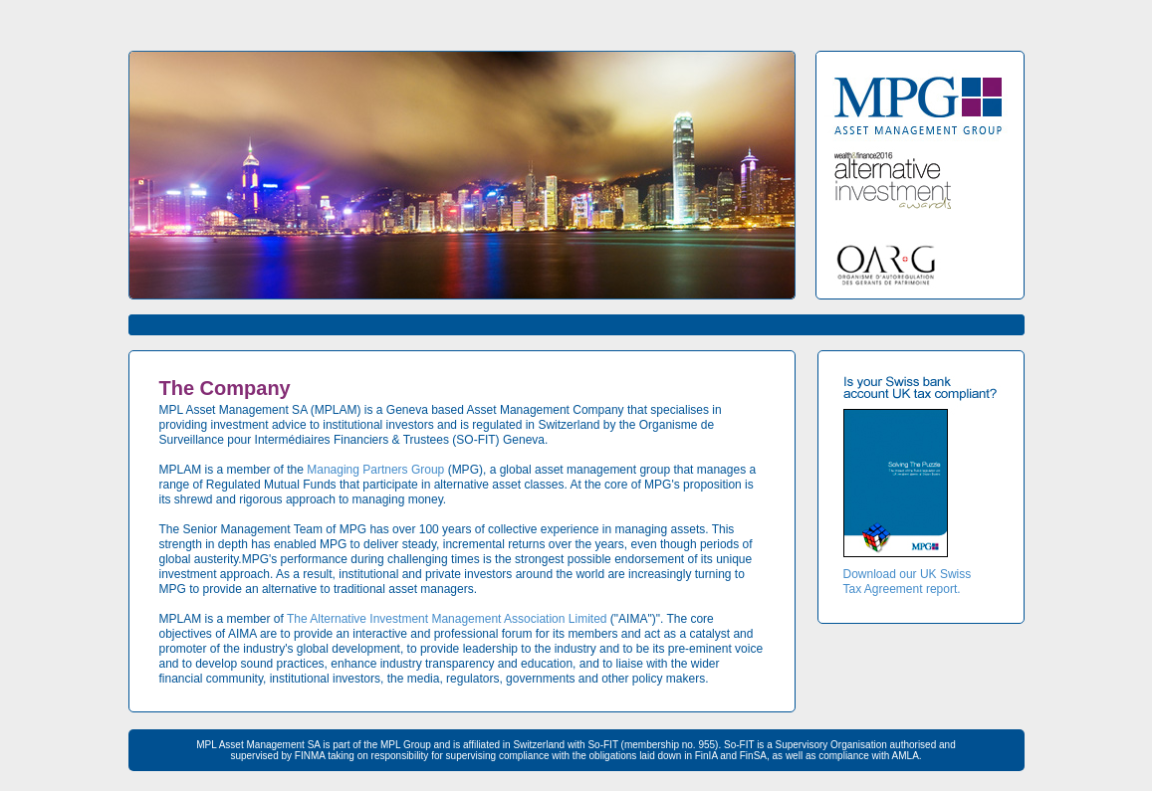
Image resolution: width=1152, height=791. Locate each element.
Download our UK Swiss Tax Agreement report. (907, 581)
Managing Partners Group (375, 470)
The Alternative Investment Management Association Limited (447, 619)
